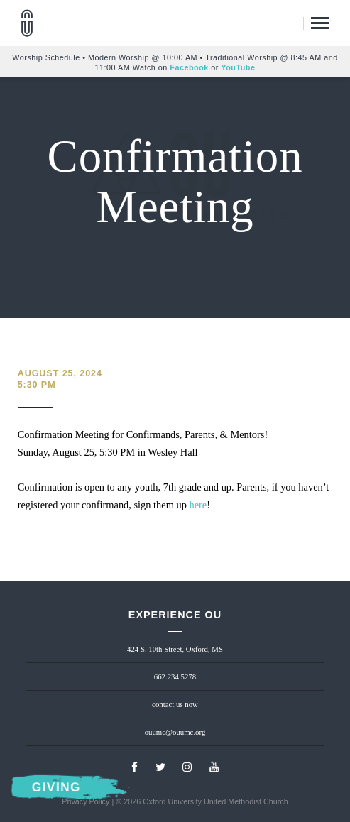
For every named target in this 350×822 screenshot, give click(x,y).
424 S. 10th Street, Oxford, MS (175, 649)
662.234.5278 (175, 676)
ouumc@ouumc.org (175, 732)
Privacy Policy (85, 801)
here (198, 504)
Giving (56, 787)
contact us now (175, 704)
